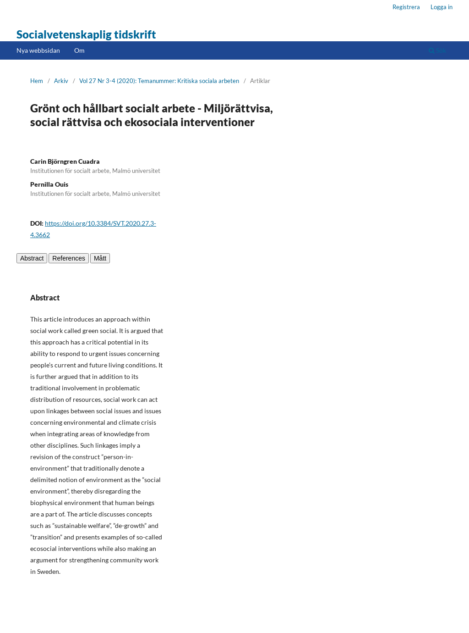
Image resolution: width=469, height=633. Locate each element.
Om (79, 50)
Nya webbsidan (38, 50)
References (68, 258)
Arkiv (61, 80)
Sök (437, 50)
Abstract (32, 258)
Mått (100, 258)
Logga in (442, 7)
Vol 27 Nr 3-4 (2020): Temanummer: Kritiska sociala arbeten (159, 80)
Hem (36, 80)
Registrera (406, 7)
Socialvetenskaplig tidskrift (86, 34)
